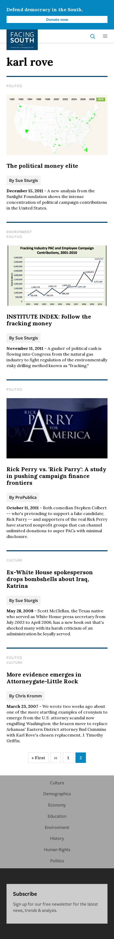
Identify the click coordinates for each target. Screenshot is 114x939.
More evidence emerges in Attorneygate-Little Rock (44, 678)
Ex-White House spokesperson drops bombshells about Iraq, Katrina (50, 579)
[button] (105, 36)
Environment (19, 231)
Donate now (57, 19)
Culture (14, 560)
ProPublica (26, 497)
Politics (14, 85)
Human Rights (57, 849)
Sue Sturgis (26, 180)
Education (57, 816)
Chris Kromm (28, 696)
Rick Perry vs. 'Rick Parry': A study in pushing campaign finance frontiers (56, 475)
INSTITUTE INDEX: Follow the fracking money (49, 320)
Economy (57, 805)
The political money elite (42, 165)
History (57, 838)
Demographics (57, 794)
